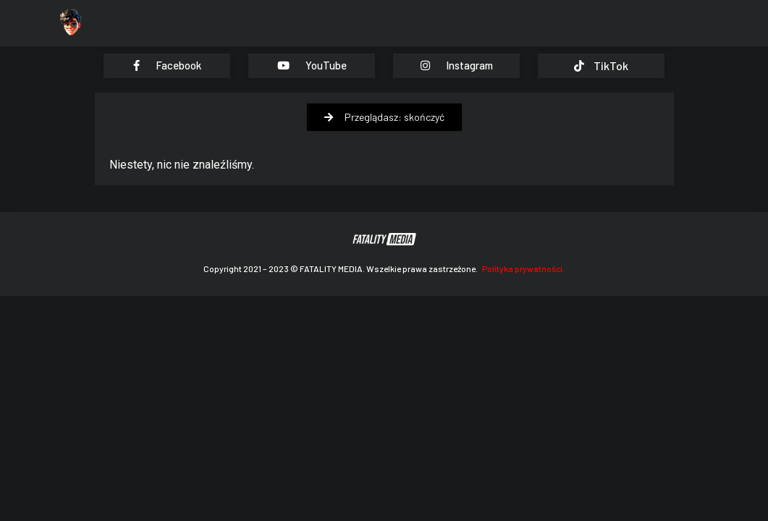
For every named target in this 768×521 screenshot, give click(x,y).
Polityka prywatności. (523, 268)
